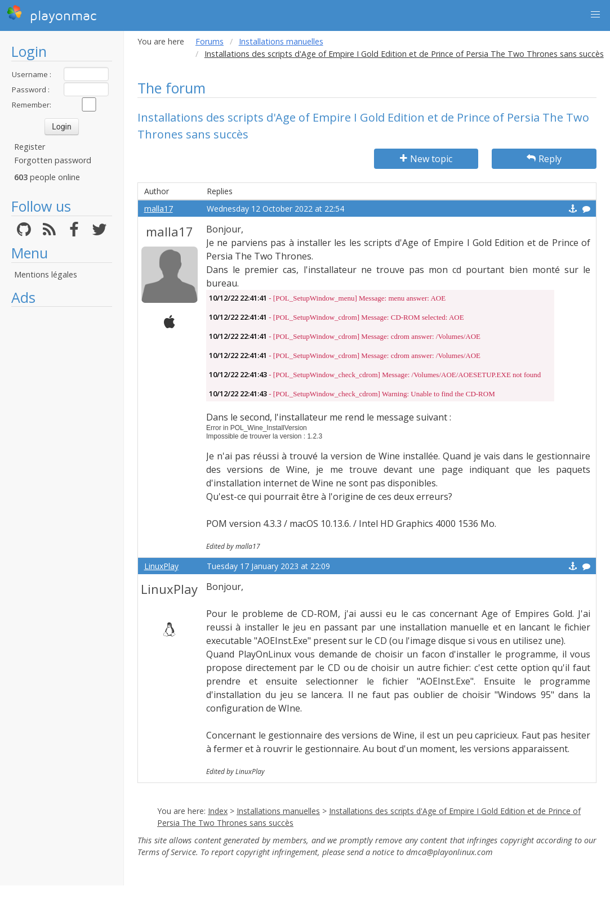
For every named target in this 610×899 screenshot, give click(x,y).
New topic (426, 159)
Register (29, 146)
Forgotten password (52, 160)
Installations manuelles (281, 41)
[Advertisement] (61, 481)
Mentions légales (45, 274)
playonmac (51, 14)
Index (218, 811)
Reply (544, 159)
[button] (595, 14)
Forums (209, 41)
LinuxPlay (161, 566)
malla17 (158, 208)
